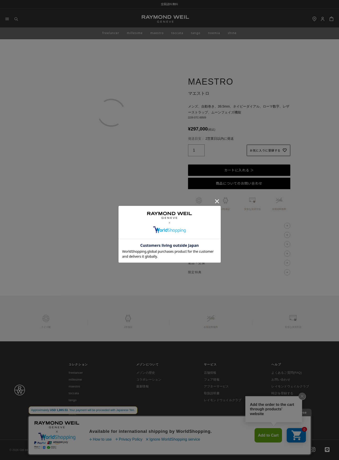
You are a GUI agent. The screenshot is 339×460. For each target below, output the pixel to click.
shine (232, 33)
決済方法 (195, 244)
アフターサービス (216, 386)
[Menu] (7, 19)
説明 (191, 225)
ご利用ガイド (75, 450)
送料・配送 (196, 253)
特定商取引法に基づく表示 (144, 450)
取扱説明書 (212, 393)
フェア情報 (212, 379)
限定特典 (195, 272)
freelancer (110, 33)
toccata (177, 33)
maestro (157, 33)
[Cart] (331, 19)
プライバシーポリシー (106, 450)
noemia (214, 33)
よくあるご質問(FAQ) (286, 372)
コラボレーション (148, 379)
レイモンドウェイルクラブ (223, 400)
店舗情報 (210, 372)
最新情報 (142, 386)
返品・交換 (196, 263)
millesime (135, 33)
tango (195, 33)
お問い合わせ (280, 379)
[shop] (314, 19)
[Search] (16, 19)
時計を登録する (282, 393)
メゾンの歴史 (145, 372)
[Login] (322, 19)
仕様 (191, 235)
